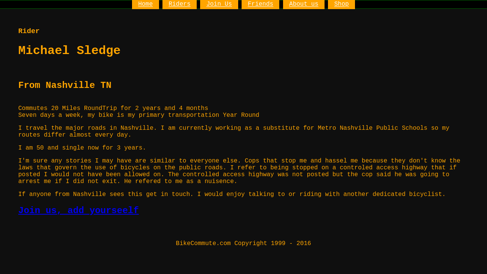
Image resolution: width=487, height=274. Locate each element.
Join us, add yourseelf (78, 211)
